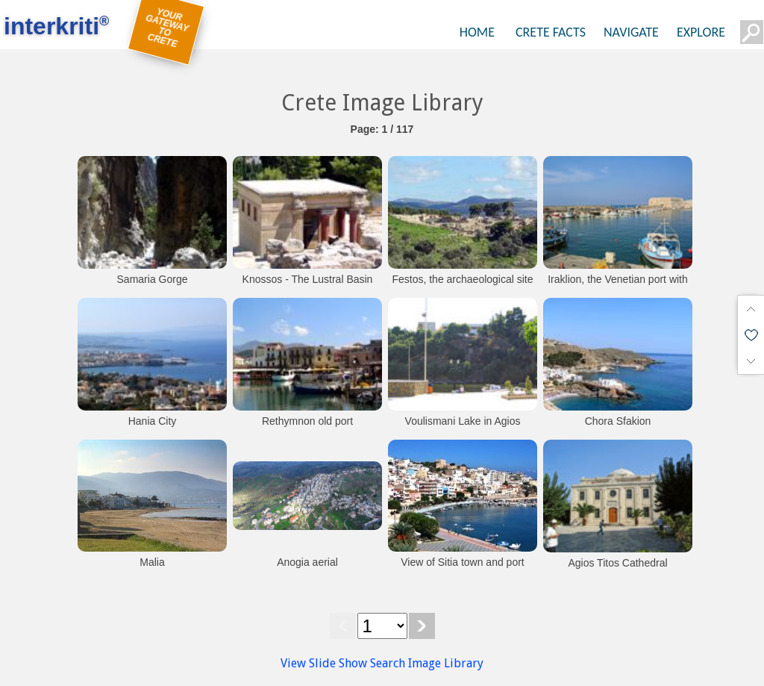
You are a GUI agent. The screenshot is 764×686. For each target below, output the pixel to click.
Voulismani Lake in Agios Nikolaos (463, 428)
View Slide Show (324, 663)
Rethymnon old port (307, 421)
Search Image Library (426, 663)
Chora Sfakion (618, 421)
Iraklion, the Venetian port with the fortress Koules (618, 286)
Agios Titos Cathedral (617, 563)
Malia (152, 562)
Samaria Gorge (152, 279)
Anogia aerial (307, 562)
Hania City (152, 421)
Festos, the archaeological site (462, 279)
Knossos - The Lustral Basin (307, 279)
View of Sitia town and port (463, 562)
